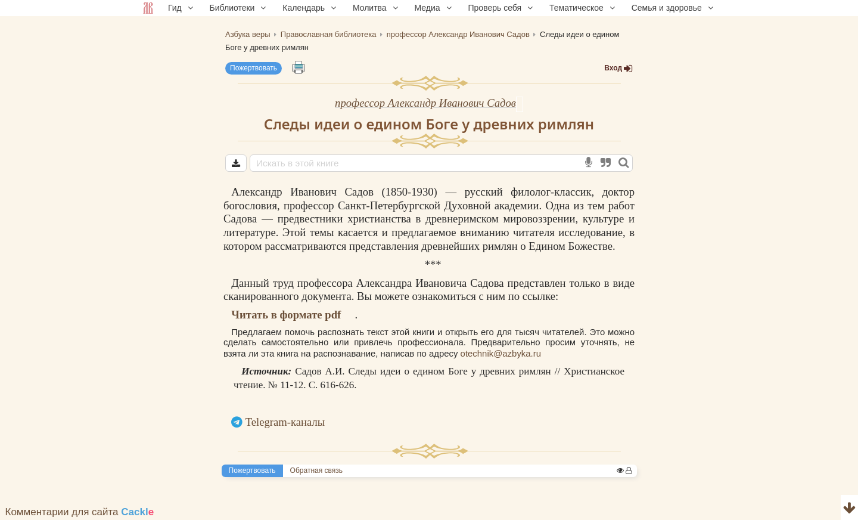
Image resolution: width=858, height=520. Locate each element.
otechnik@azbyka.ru (501, 353)
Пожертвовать (253, 68)
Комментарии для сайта (79, 512)
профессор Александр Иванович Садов (425, 103)
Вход (618, 68)
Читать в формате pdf (286, 314)
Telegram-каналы (285, 422)
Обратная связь (316, 470)
